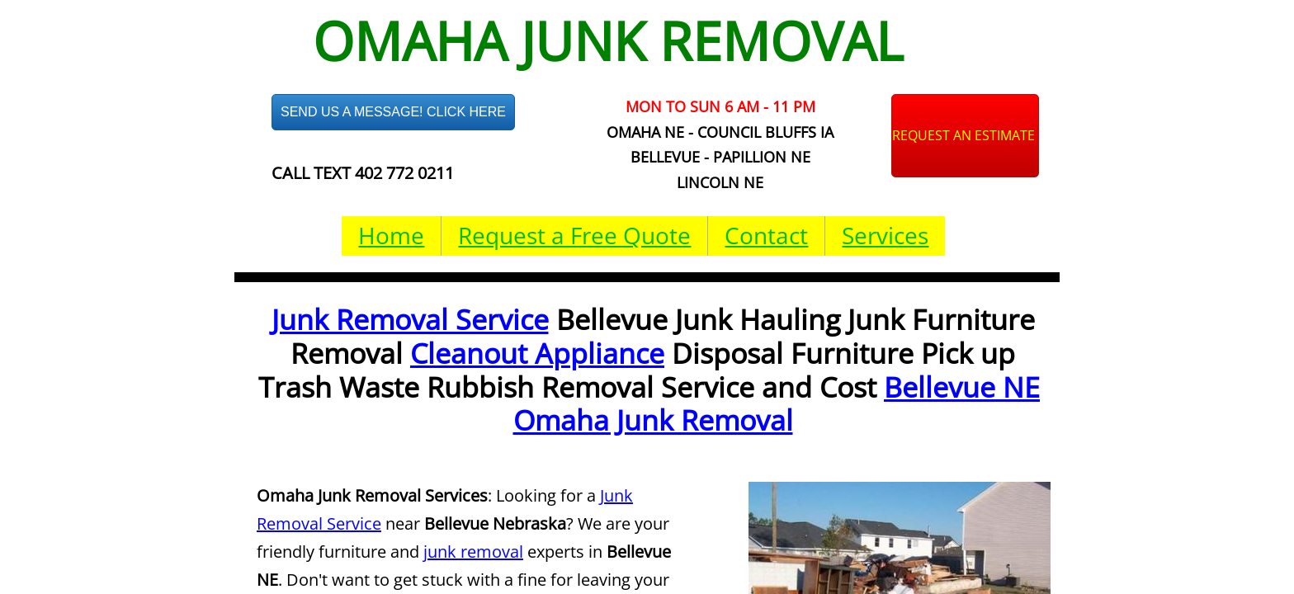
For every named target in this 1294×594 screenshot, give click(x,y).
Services (885, 235)
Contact (766, 235)
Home (391, 235)
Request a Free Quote (574, 235)
